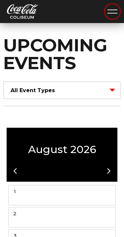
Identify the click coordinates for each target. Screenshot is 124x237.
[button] (15, 171)
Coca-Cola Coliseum (23, 12)
